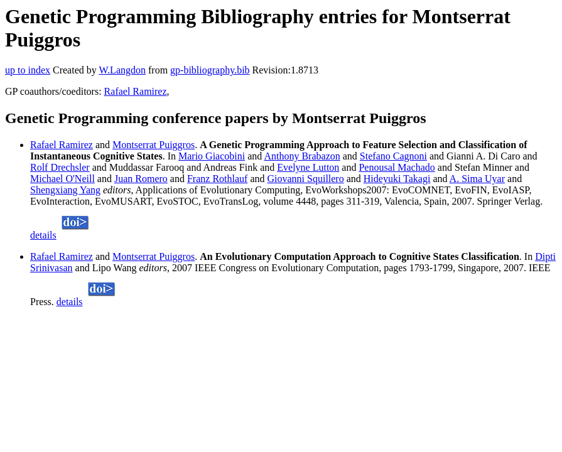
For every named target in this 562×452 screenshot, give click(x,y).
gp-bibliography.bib (210, 70)
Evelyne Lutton (308, 167)
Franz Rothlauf (217, 178)
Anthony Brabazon (302, 156)
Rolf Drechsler (60, 167)
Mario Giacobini (211, 156)
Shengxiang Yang (65, 190)
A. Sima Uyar (477, 178)
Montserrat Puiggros (153, 144)
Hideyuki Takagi (397, 178)
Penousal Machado (397, 167)
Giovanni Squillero (305, 178)
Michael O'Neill (62, 178)
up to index (27, 70)
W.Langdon (122, 70)
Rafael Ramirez (135, 91)
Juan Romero (141, 178)
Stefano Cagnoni (393, 156)
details (43, 235)
